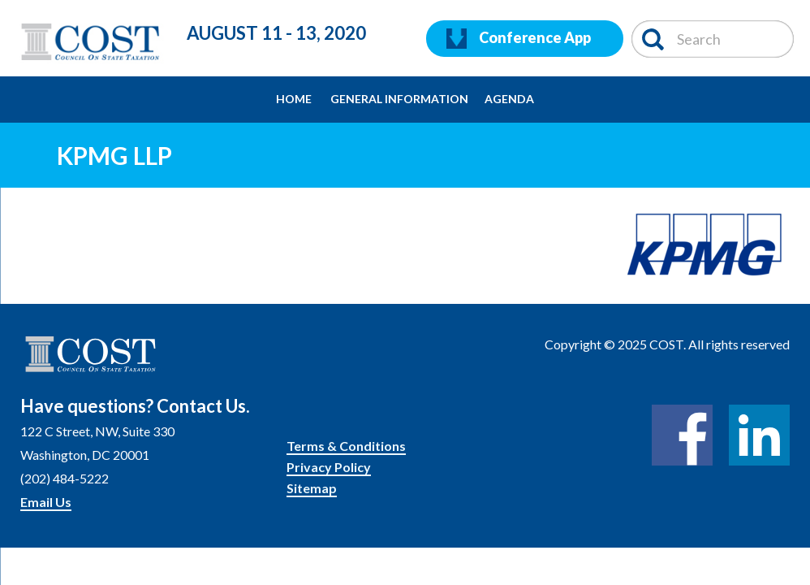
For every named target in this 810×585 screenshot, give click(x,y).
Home (294, 99)
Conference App (518, 38)
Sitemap (312, 488)
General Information (399, 99)
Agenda (509, 99)
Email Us (45, 501)
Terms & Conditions (346, 445)
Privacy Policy (329, 466)
